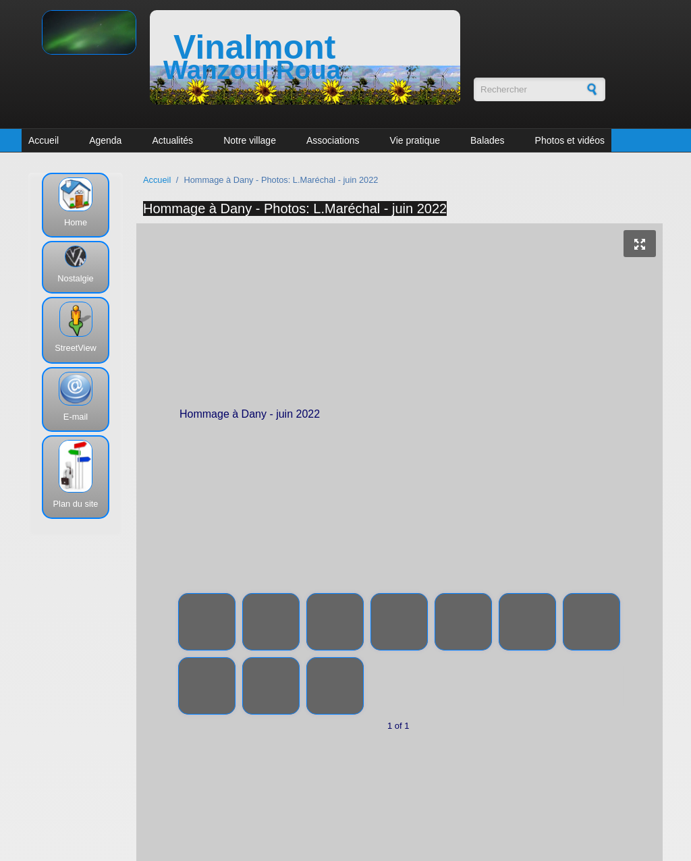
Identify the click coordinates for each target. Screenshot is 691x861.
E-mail (75, 417)
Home (75, 222)
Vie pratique (415, 140)
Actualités (172, 140)
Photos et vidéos (570, 140)
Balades (487, 140)
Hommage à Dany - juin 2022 (400, 416)
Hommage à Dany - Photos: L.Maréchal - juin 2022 (295, 208)
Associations (333, 140)
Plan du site (76, 504)
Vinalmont (254, 47)
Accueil (43, 140)
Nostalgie (75, 278)
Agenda (105, 140)
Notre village (249, 140)
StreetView (75, 348)
